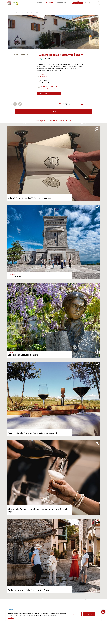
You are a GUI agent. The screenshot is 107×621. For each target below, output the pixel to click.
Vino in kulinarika (20, 13)
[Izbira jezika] (98, 3)
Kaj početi (13, 13)
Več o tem (11, 618)
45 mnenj (40, 60)
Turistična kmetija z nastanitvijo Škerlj (33, 13)
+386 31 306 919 (44, 83)
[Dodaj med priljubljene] (66, 104)
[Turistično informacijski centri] (88, 3)
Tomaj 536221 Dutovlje (43, 76)
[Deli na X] (20, 104)
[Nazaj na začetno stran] (10, 4)
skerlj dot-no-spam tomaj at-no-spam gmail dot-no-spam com (48, 87)
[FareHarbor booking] (103, 612)
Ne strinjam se (75, 614)
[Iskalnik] (92, 3)
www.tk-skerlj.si (44, 93)
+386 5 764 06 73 (44, 80)
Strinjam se (89, 614)
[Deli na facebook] (15, 104)
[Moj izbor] (85, 3)
